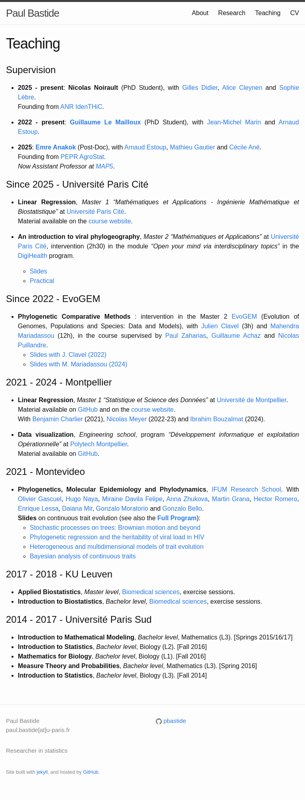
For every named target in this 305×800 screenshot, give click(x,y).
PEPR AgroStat (82, 156)
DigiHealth (32, 255)
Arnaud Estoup (145, 147)
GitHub (88, 409)
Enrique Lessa (38, 508)
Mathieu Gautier (192, 147)
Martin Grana (231, 499)
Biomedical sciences (151, 592)
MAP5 (104, 166)
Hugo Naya (82, 499)
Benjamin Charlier (57, 419)
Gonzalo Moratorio (122, 508)
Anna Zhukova (187, 499)
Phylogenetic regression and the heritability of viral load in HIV (117, 537)
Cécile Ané (244, 147)
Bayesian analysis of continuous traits (83, 556)
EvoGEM (244, 316)
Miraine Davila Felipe (132, 499)
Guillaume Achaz (236, 335)
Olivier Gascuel (40, 499)
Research (231, 13)
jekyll (42, 772)
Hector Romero (275, 499)
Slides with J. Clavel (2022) (68, 354)
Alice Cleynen (242, 87)
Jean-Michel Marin (234, 122)
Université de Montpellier (251, 400)
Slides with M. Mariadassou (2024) (78, 364)
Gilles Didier (200, 87)
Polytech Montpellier (98, 444)
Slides (38, 271)
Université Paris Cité (95, 211)
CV (294, 13)
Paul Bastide (32, 13)
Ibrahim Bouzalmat (216, 419)
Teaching (267, 13)
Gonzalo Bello (182, 508)
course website (110, 221)
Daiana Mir (77, 508)
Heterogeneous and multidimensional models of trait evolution (117, 546)
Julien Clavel (220, 326)
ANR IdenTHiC (81, 106)
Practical (42, 280)
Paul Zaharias (185, 335)
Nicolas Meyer (126, 419)
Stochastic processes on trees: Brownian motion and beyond (115, 527)
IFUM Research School (246, 489)
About (200, 13)
